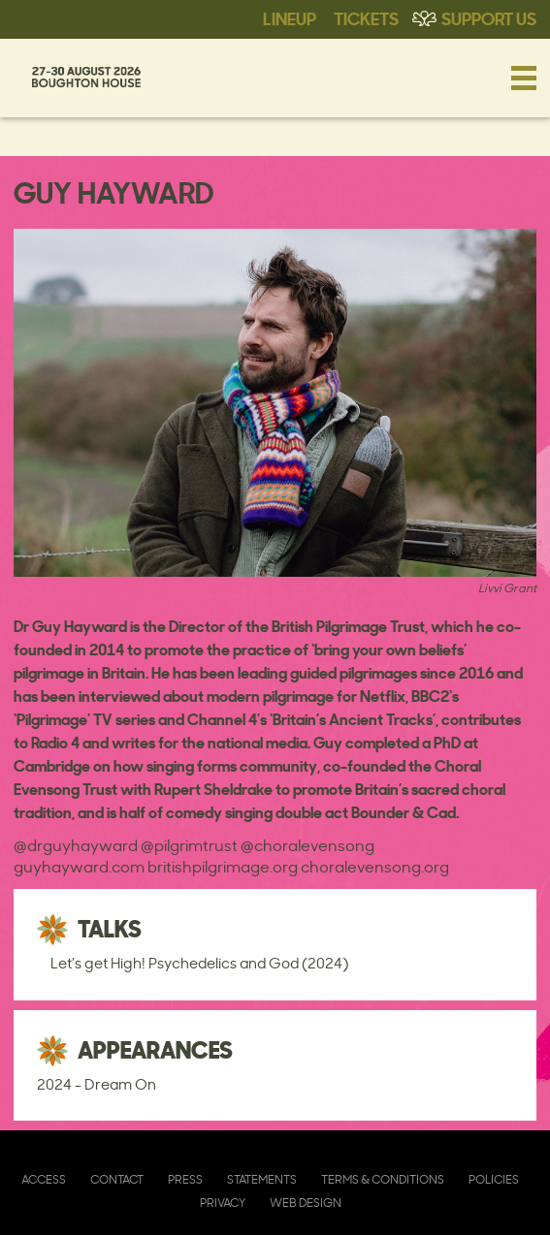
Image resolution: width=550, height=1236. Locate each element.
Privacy (222, 1202)
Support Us (488, 17)
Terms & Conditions (382, 1179)
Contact (117, 1179)
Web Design (305, 1202)
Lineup (289, 17)
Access (43, 1179)
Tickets (366, 17)
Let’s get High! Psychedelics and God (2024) (199, 963)
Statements (262, 1179)
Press (185, 1179)
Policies (494, 1179)
